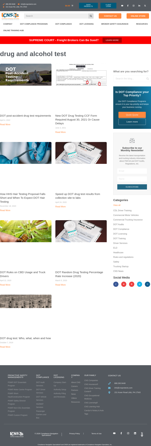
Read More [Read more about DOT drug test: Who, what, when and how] (5, 347)
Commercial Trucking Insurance (128, 220)
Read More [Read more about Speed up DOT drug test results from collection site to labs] (60, 206)
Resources (142, 24)
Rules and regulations (123, 257)
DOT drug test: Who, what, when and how (25, 338)
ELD (115, 248)
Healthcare (118, 253)
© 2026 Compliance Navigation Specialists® (46, 434)
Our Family (90, 375)
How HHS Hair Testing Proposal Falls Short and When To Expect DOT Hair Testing (22, 197)
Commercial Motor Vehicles (126, 215)
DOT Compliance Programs (34, 24)
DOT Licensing (86, 24)
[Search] (91, 16)
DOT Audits (118, 224)
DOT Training (119, 239)
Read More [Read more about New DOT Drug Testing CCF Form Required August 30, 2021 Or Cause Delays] (60, 132)
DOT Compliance (63, 24)
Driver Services (120, 243)
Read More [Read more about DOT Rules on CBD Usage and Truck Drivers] (5, 285)
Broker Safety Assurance (114, 24)
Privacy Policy (74, 434)
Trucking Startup (121, 267)
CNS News (118, 271)
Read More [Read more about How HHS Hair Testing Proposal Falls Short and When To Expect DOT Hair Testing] (5, 210)
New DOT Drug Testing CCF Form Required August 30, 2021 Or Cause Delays (77, 119)
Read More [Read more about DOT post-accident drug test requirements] (5, 124)
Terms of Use (96, 434)
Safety (116, 262)
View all (116, 205)
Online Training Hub (13, 30)
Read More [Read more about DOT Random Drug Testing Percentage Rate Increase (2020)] (60, 285)
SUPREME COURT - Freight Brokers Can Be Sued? (64, 40)
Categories (120, 200)
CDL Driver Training (122, 210)
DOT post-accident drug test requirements (25, 115)
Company (7, 24)
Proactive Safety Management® (17, 376)
